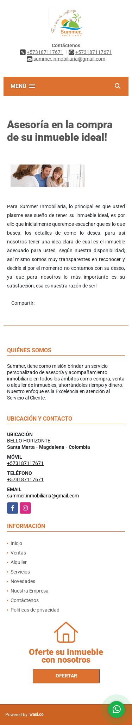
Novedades (23, 581)
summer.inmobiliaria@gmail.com (43, 495)
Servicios (20, 572)
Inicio (16, 543)
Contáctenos (25, 600)
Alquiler (19, 562)
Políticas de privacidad (35, 610)
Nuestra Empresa (30, 591)
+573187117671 (45, 52)
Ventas (18, 553)
